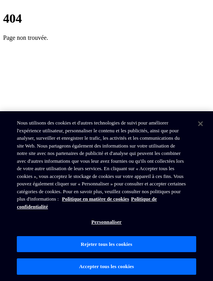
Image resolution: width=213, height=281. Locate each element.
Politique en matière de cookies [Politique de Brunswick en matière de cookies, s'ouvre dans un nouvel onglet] (95, 199)
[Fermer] (200, 123)
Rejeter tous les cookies (106, 244)
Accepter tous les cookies (106, 266)
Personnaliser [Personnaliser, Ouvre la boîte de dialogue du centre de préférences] (106, 222)
